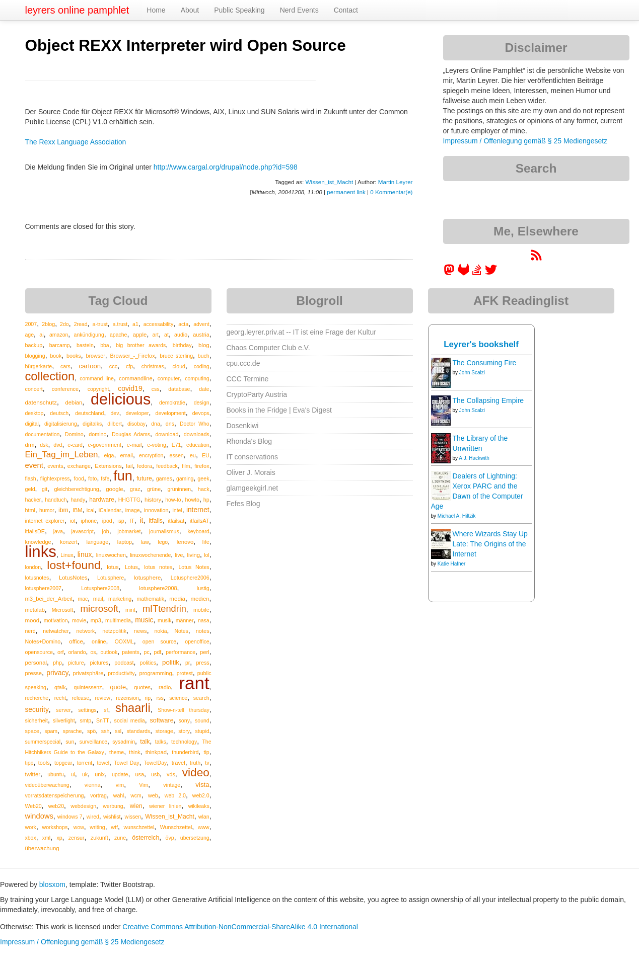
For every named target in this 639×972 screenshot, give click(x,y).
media (177, 598)
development (171, 413)
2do (64, 324)
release (80, 698)
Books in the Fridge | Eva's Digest (279, 410)
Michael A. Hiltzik (457, 516)
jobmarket (128, 531)
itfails (156, 520)
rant (194, 683)
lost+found (74, 565)
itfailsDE (35, 531)
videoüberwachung (47, 785)
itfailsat (176, 521)
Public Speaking (239, 10)
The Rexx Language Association (75, 142)
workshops (54, 827)
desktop (34, 413)
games (164, 478)
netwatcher (55, 631)
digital (32, 424)
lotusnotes (37, 578)
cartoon (90, 366)
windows (39, 816)
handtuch (55, 500)
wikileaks (198, 806)
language (97, 542)
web (153, 795)
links (40, 551)
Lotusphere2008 (100, 588)
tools (44, 763)
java (58, 531)
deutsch (59, 413)
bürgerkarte (38, 366)
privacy (57, 673)
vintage (171, 785)
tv (207, 763)
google (114, 489)
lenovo (185, 542)
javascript (83, 531)
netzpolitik (114, 631)
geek (203, 478)
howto (192, 500)
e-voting (156, 445)
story (184, 731)
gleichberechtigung (76, 489)
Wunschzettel (176, 827)
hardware (101, 499)
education (197, 445)
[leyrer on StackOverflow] (477, 273)
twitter (33, 774)
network (86, 631)
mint (130, 610)
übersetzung (194, 838)
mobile (201, 610)
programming (155, 673)
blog (203, 345)
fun (122, 475)
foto (92, 478)
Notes (181, 631)
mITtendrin (164, 609)
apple (140, 335)
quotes (142, 687)
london (33, 567)
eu (193, 455)
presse (33, 673)
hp (206, 500)
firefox (201, 466)
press (202, 663)
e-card (75, 445)
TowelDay (155, 763)
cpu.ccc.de (243, 363)
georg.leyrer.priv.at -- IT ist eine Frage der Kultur (302, 332)
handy (77, 500)
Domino (74, 434)
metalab (35, 610)
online (99, 641)
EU (205, 455)
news (140, 631)
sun (69, 742)
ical (91, 510)
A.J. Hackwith (474, 458)
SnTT (102, 720)
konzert (68, 542)
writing (97, 827)
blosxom (52, 884)
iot (73, 521)
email (126, 455)
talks (160, 742)
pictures (99, 663)
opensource (39, 652)
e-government (104, 445)
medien (199, 599)
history (153, 500)
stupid (202, 731)
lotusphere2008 (158, 588)
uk (85, 774)
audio (180, 335)
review (102, 698)
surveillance (93, 742)
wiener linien (165, 806)
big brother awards (141, 345)
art (156, 335)
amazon (58, 335)
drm (30, 445)
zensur (76, 838)
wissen (133, 817)
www (203, 827)
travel (178, 763)
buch (203, 356)
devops (200, 413)
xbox (30, 838)
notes (202, 631)
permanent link (346, 192)
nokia (160, 631)
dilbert (114, 424)
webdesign (83, 806)
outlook (108, 652)
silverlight (64, 720)
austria (201, 335)
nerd (30, 631)
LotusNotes (73, 578)
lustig (203, 588)
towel (103, 763)
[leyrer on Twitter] (491, 273)
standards (139, 731)
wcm (135, 795)
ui (73, 774)
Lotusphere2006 (190, 578)
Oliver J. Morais (251, 472)
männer (185, 620)
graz (135, 489)
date (204, 389)
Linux (66, 555)
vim (120, 785)
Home (156, 10)
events (55, 466)
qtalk (59, 687)
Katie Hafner (452, 563)
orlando (77, 652)
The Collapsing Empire (488, 400)
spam (50, 731)
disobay (136, 424)
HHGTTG (129, 500)
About (190, 10)
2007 (31, 324)
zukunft (99, 838)
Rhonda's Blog (249, 441)
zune (120, 838)
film (186, 466)
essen (177, 455)
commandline (136, 378)
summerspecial (43, 742)
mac (83, 599)
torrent (84, 763)
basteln (85, 345)
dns (170, 424)
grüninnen (179, 489)
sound (202, 720)
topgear (63, 763)
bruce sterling (176, 356)
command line (97, 378)
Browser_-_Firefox (132, 356)
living (193, 555)
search (201, 698)
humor (46, 510)
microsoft (99, 608)
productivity (121, 673)
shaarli (133, 707)
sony (184, 720)
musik (164, 620)
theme (116, 752)
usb (155, 774)
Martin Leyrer (395, 182)
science (178, 698)
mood (32, 620)
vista (202, 784)
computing (197, 378)
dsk (44, 445)
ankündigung (89, 335)
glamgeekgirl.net (252, 488)
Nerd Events (299, 10)
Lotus (131, 567)
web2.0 (200, 795)
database (179, 389)
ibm (63, 510)
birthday (182, 345)
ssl (118, 731)
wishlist (112, 817)
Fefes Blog (243, 504)
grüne (154, 489)
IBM (78, 510)
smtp (85, 720)
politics (148, 663)
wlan (203, 817)
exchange (79, 466)
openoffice (197, 641)
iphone (89, 521)
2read (81, 324)
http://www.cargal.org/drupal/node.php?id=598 (226, 167)
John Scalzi (472, 372)
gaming (184, 478)
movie (79, 620)
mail (98, 599)
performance (180, 652)
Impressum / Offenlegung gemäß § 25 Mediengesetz (525, 141)
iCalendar (110, 510)
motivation (56, 620)
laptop (124, 542)
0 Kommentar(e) (391, 192)
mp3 (96, 620)
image (132, 510)
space (32, 731)
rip (148, 698)
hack (203, 489)
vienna (93, 785)
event (34, 465)
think (134, 752)
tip (206, 752)
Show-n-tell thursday (183, 710)
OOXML (124, 641)
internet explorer (45, 521)
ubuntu (55, 774)
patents (130, 652)
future (144, 478)
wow (79, 827)
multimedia (118, 620)
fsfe (105, 478)
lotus (112, 567)
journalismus (164, 531)
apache (118, 335)
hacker (33, 500)
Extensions (108, 466)
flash (30, 478)
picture (76, 663)
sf (106, 710)
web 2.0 (175, 795)
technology (184, 742)
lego (163, 542)
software (162, 720)
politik (170, 662)
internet (197, 510)
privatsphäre (88, 673)
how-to (173, 500)
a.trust (120, 324)
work (30, 827)
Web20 (33, 806)
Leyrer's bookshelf (481, 344)
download (166, 434)
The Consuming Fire (485, 363)
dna (155, 424)
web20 (56, 806)
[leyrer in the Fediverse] (450, 273)
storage (164, 731)
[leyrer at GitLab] (464, 273)
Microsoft (63, 610)
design (201, 402)
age (29, 335)
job (105, 531)
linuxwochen (111, 555)
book (55, 356)
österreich (145, 837)
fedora (144, 466)
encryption (151, 455)
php (57, 663)
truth (195, 763)
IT (131, 521)
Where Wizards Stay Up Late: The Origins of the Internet (490, 544)
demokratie (172, 402)
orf (60, 652)
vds (171, 774)
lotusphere (147, 578)
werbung (113, 806)
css (156, 389)
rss (160, 698)
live (179, 555)
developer (137, 413)
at (166, 335)
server (63, 710)
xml (46, 838)
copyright (98, 389)
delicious (121, 399)
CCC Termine (248, 379)
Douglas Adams (131, 434)
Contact (346, 10)
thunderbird (185, 752)
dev (114, 413)
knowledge (38, 542)
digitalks (92, 424)
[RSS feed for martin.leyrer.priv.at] (536, 259)
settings (87, 710)
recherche (37, 698)
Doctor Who (194, 424)
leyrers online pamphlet (77, 10)
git (44, 489)
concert (34, 389)
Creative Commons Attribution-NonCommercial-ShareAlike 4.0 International (240, 927)
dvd (57, 445)
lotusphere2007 (43, 588)
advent (201, 324)
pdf (158, 652)
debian (74, 402)
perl (204, 652)
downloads (196, 434)
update (120, 774)
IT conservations (252, 457)
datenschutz (41, 402)
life (205, 542)
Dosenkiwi (243, 426)
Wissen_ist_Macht (329, 182)
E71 (176, 445)
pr (187, 663)
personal (36, 663)
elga (109, 455)
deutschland (89, 413)
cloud (179, 366)
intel (177, 510)
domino (97, 434)
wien (136, 805)
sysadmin (123, 742)
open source (159, 641)
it (141, 520)
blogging (35, 356)
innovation (156, 510)
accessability (159, 324)
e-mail (134, 445)
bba (104, 345)
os (93, 652)
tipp (29, 763)
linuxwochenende (150, 555)
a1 (135, 324)
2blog (48, 324)
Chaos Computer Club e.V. (268, 348)
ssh (105, 731)
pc (147, 652)
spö (91, 731)
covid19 (130, 388)
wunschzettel (139, 827)
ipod (107, 521)
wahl (118, 795)
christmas (152, 366)
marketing (119, 599)
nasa (203, 620)
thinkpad (156, 752)
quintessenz (88, 687)
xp (59, 838)
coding (201, 366)
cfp (129, 366)
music (144, 620)
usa (139, 774)
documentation (42, 434)
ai (41, 335)
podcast (123, 663)
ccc (113, 366)
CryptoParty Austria (257, 394)
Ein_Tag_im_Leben (61, 454)
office (76, 641)
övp (170, 838)
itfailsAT (199, 521)
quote (118, 687)
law (145, 542)
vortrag (98, 795)
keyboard (198, 531)
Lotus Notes (193, 567)
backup (34, 345)
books (73, 356)
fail (129, 466)
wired (93, 817)
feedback (167, 466)
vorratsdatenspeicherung (54, 795)
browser (95, 356)
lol (206, 555)
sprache (72, 731)
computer (169, 378)
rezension (127, 698)
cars (65, 366)
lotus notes (158, 567)
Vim (143, 785)
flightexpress (55, 478)
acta (183, 324)
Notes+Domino (43, 641)
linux (85, 554)
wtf (114, 827)
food (79, 478)
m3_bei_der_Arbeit (49, 599)
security (37, 709)
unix (100, 774)
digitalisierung (60, 424)
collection (50, 376)
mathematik (150, 599)
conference (65, 389)
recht (60, 698)
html (30, 510)
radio (165, 687)
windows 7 (70, 817)
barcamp (59, 345)
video (195, 772)
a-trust (99, 324)
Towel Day (126, 763)
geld (30, 489)
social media (129, 720)
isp (120, 521)
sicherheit (36, 720)
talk (145, 741)
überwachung (42, 848)
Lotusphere (110, 578)
